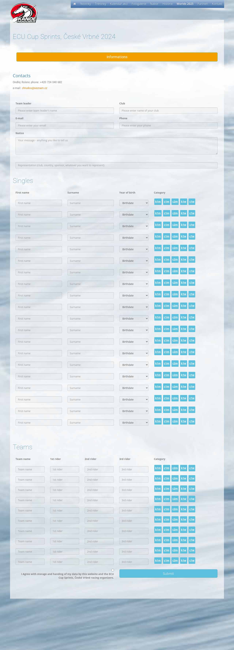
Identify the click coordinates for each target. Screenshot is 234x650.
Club (122, 103)
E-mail (19, 118)
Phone (123, 118)
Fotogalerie (139, 4)
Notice (20, 133)
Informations (117, 57)
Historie (167, 4)
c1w (191, 201)
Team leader (23, 103)
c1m (166, 201)
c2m (175, 201)
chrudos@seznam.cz (34, 88)
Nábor (154, 4)
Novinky (85, 4)
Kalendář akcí (119, 4)
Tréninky (100, 4)
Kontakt (217, 4)
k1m (158, 201)
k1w (183, 201)
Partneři (202, 4)
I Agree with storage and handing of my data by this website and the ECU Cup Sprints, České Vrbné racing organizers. (67, 575)
